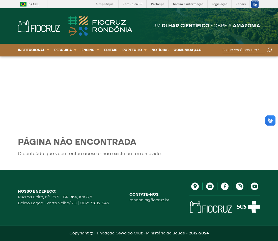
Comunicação (188, 50)
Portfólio (134, 50)
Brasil (34, 4)
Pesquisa (65, 50)
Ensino (90, 50)
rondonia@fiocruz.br (149, 200)
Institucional (33, 50)
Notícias (160, 50)
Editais (110, 50)
